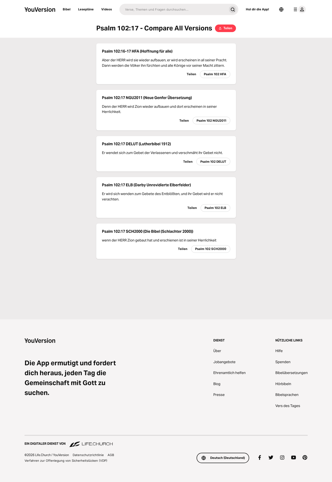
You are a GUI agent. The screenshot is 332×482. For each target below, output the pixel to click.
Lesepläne (86, 9)
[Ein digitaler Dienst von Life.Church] (166, 441)
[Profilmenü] (299, 9)
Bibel (67, 9)
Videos (106, 9)
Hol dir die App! (257, 9)
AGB (111, 455)
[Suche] (173, 9)
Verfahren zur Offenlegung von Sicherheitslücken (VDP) (66, 460)
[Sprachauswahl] (281, 9)
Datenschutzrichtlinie (88, 455)
